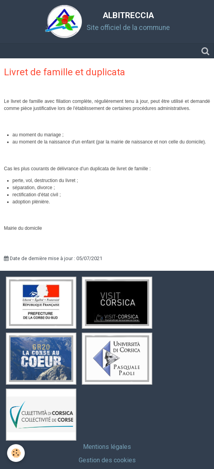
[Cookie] (16, 453)
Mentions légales (107, 446)
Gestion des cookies (107, 460)
